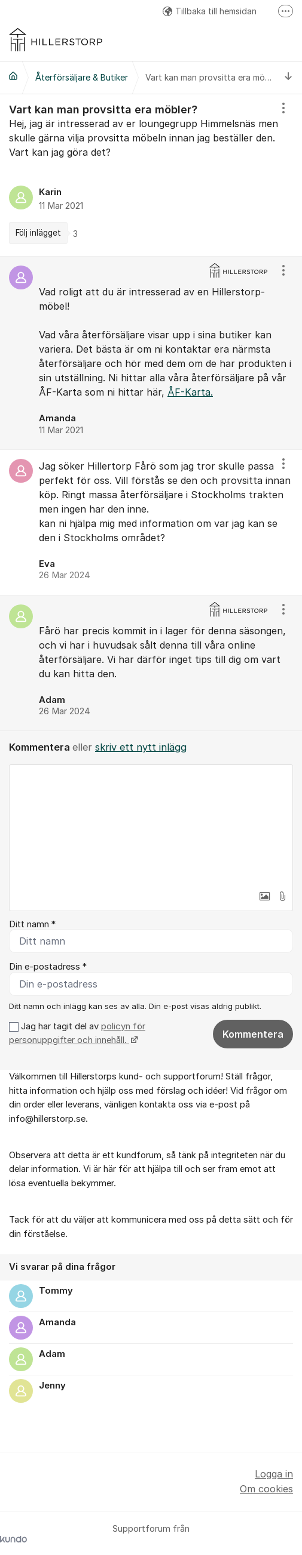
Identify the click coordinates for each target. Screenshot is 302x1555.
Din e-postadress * (48, 966)
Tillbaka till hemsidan (210, 11)
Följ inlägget (38, 232)
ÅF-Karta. (190, 392)
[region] (151, 175)
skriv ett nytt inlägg (141, 747)
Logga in (274, 1474)
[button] (264, 896)
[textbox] (151, 824)
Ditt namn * (32, 924)
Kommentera (252, 1034)
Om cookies (266, 1489)
